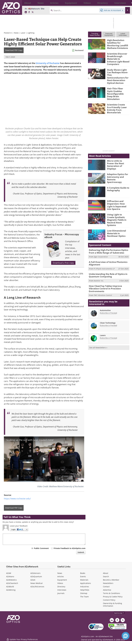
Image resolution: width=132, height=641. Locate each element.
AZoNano (10, 576)
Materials (84, 580)
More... (125, 3)
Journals (60, 593)
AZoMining (10, 590)
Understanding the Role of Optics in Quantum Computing (106, 262)
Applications (85, 583)
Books (82, 573)
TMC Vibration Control (103, 278)
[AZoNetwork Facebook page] (29, 12)
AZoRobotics (11, 580)
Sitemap (83, 593)
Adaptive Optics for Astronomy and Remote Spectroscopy (117, 167)
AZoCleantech (12, 583)
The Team (84, 596)
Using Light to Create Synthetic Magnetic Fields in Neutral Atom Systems (118, 209)
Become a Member (111, 580)
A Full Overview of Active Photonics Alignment (106, 250)
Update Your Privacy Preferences (22, 637)
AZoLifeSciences (37, 586)
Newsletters (108, 583)
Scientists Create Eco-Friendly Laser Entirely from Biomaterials (118, 98)
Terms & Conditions (111, 593)
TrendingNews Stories (95, 34)
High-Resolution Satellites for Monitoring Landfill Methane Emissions (116, 43)
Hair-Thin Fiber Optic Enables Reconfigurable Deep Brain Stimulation (117, 86)
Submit (81, 552)
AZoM (8, 573)
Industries (84, 586)
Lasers (103, 318)
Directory (61, 586)
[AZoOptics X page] (33, 12)
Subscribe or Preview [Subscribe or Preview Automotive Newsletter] (108, 296)
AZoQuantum (36, 576)
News (16, 33)
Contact (106, 586)
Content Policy (109, 600)
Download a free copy (63, 262)
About (105, 573)
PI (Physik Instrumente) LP (104, 256)
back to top (119, 613)
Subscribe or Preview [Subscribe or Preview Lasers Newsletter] (108, 321)
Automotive (105, 293)
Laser (23, 33)
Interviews (61, 590)
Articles (60, 576)
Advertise (107, 590)
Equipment (62, 580)
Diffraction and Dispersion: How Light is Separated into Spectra (117, 195)
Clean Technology (108, 306)
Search (106, 576)
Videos (60, 583)
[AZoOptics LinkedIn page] (26, 12)
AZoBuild (10, 586)
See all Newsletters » (98, 330)
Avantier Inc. (99, 267)
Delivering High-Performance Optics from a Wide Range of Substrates (109, 239)
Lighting (30, 33)
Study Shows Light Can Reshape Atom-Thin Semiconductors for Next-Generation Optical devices (118, 73)
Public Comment (41, 548)
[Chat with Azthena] (125, 636)
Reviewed (79, 50)
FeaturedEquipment (109, 34)
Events (83, 576)
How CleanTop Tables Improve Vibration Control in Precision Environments (108, 273)
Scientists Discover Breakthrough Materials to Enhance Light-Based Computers (117, 58)
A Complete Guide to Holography (117, 179)
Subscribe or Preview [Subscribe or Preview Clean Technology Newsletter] (108, 308)
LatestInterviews (123, 34)
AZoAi (32, 580)
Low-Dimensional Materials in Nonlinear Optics (118, 221)
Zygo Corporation (101, 244)
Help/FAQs (84, 590)
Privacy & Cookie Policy (112, 596)
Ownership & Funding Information (112, 604)
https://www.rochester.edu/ (17, 498)
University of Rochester (48, 63)
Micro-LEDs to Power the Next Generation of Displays (117, 154)
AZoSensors (35, 573)
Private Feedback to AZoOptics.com (69, 548)
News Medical (36, 583)
